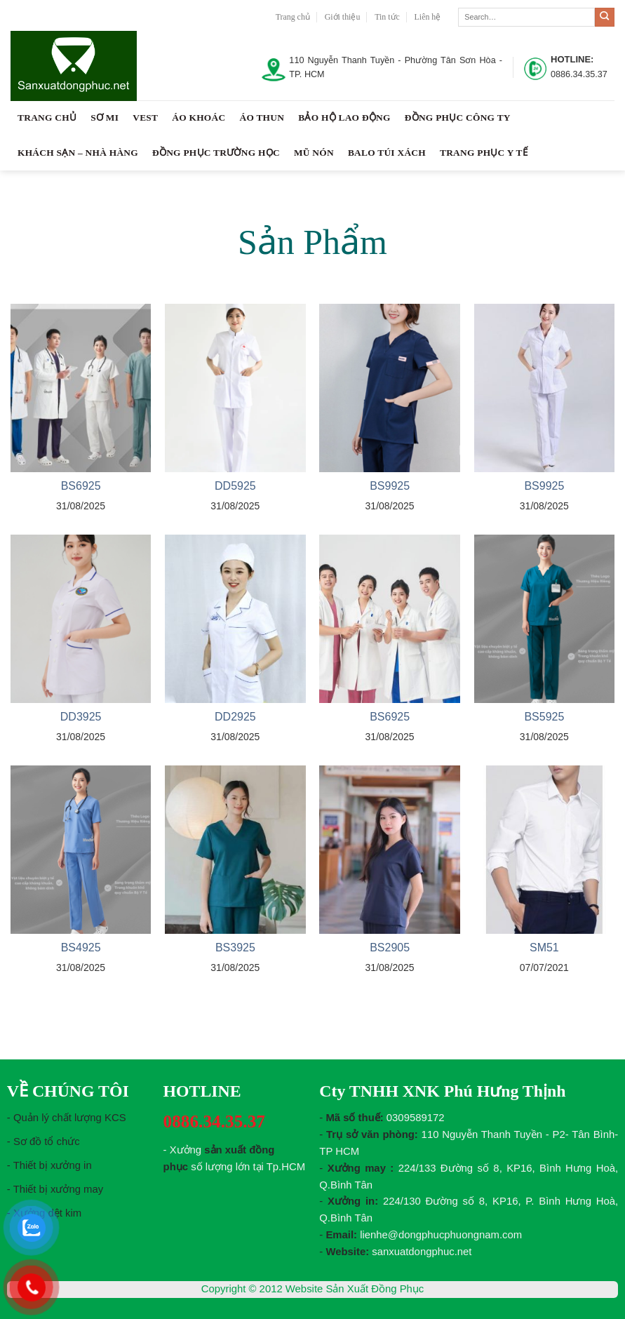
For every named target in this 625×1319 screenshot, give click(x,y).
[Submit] (604, 17)
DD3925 (81, 717)
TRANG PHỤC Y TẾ (483, 152)
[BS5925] (544, 619)
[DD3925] (81, 619)
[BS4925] (81, 849)
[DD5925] (235, 388)
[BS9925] (389, 388)
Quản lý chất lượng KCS (69, 1117)
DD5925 (235, 486)
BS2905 (390, 947)
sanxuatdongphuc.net (421, 1251)
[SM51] (544, 849)
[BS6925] (81, 388)
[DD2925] (235, 619)
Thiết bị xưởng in (52, 1165)
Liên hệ (428, 17)
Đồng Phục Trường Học (216, 152)
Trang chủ (293, 17)
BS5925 (544, 717)
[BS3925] (235, 849)
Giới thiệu (343, 17)
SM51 (544, 947)
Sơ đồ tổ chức (46, 1141)
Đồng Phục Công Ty (458, 117)
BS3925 (235, 947)
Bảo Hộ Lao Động (344, 117)
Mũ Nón (314, 152)
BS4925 (81, 947)
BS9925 (390, 486)
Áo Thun (261, 117)
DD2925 (235, 717)
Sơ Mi (104, 117)
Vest (145, 117)
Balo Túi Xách (387, 152)
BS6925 (81, 486)
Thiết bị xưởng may (58, 1189)
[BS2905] (389, 849)
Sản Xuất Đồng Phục (374, 1288)
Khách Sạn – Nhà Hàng (78, 152)
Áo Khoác (198, 117)
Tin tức (387, 17)
